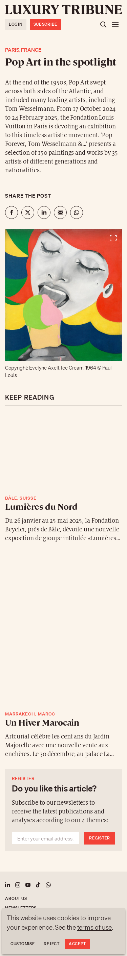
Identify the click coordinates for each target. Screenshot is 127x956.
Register (99, 838)
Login (16, 24)
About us (16, 898)
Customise (22, 944)
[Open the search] (103, 25)
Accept (77, 944)
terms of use (94, 927)
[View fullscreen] (63, 295)
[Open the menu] (115, 25)
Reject (51, 944)
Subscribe (45, 24)
